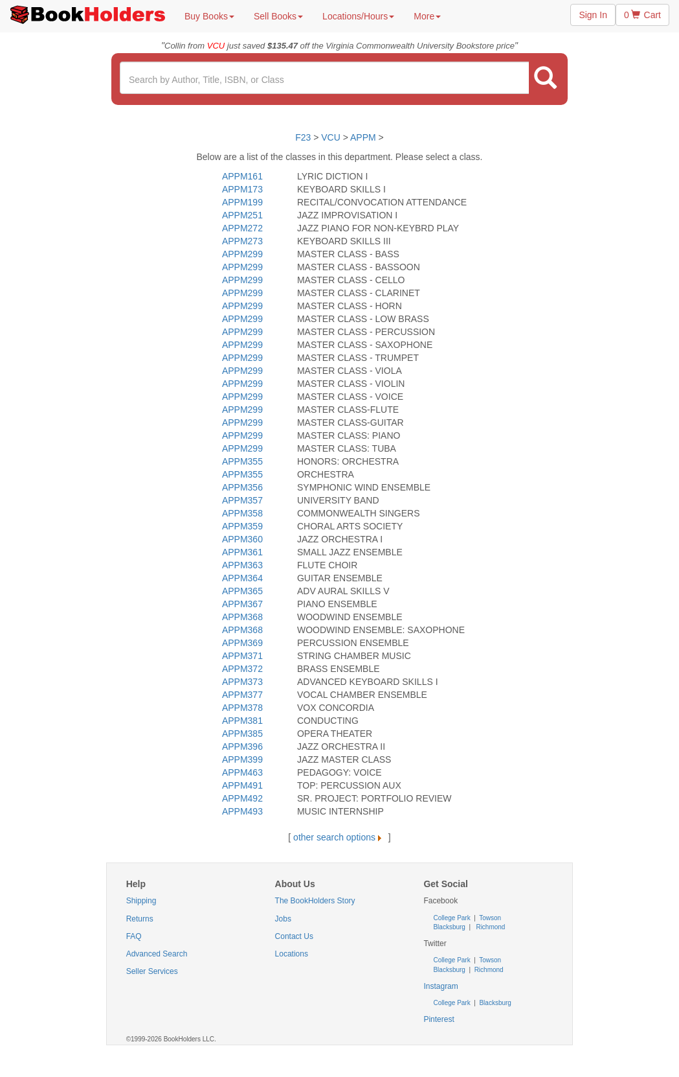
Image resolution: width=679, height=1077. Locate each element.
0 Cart (642, 15)
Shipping (141, 900)
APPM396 (242, 746)
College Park (452, 917)
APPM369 (242, 643)
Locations (291, 953)
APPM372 (242, 669)
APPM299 (242, 254)
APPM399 (242, 759)
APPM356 (242, 487)
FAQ (134, 936)
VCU (331, 137)
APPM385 (242, 733)
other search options (339, 837)
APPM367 (242, 604)
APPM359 (242, 526)
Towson (490, 917)
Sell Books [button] (278, 16)
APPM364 (242, 578)
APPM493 (242, 811)
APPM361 (242, 552)
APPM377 (242, 694)
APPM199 (242, 202)
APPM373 (242, 682)
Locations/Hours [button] (358, 16)
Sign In (593, 15)
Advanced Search (157, 953)
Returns (139, 918)
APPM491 (242, 785)
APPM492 (242, 798)
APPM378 (242, 707)
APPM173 (242, 189)
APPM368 (242, 617)
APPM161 (242, 176)
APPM (363, 137)
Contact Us (294, 936)
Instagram (440, 986)
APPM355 (242, 461)
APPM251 (242, 215)
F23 (303, 137)
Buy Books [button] (209, 16)
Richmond (490, 927)
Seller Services (152, 971)
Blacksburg (449, 927)
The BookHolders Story (315, 900)
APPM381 (242, 720)
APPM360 (242, 539)
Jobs (283, 918)
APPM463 (242, 772)
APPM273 (242, 241)
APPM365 (242, 591)
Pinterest (438, 1019)
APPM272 (242, 228)
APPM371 (242, 656)
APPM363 (242, 565)
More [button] (427, 16)
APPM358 (242, 513)
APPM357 (242, 500)
